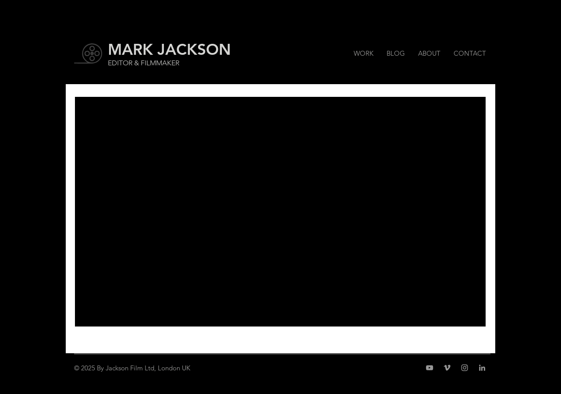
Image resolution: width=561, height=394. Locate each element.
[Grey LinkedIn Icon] (482, 367)
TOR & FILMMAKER (149, 63)
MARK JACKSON (169, 49)
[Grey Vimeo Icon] (447, 367)
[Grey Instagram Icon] (464, 367)
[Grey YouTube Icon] (429, 367)
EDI (113, 63)
